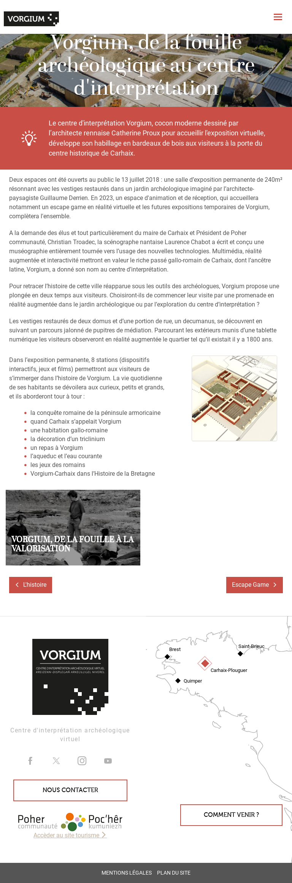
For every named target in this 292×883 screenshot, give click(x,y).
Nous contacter (70, 790)
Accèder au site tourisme (70, 835)
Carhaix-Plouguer (229, 670)
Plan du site (173, 873)
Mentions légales (127, 873)
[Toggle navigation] (278, 16)
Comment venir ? (231, 815)
